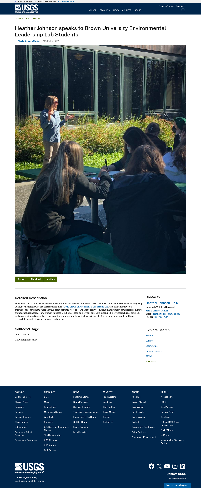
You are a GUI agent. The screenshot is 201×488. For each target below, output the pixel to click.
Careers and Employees (143, 427)
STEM (149, 356)
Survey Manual (139, 402)
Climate (149, 340)
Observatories (21, 422)
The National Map (52, 435)
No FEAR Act (167, 430)
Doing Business (139, 432)
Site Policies (167, 407)
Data (46, 397)
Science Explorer (23, 397)
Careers (106, 417)
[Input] (169, 10)
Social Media (109, 412)
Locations (107, 402)
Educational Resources (26, 440)
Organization (138, 407)
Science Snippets (81, 407)
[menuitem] (92, 8)
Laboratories (21, 427)
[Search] (183, 10)
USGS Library (50, 440)
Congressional (138, 417)
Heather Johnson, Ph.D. (162, 303)
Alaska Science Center (29, 41)
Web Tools (49, 417)
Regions (19, 412)
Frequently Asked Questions (172, 6)
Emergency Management (144, 437)
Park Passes (50, 450)
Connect (126, 10)
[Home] (26, 12)
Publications (50, 407)
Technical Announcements (85, 412)
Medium (51, 279)
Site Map (165, 417)
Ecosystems (152, 346)
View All (151, 361)
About (138, 10)
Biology (149, 335)
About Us (136, 397)
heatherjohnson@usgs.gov (166, 313)
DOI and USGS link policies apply (170, 423)
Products (105, 10)
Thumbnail (36, 279)
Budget (135, 422)
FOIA (163, 402)
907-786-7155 (160, 317)
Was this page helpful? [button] (177, 485)
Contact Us (108, 422)
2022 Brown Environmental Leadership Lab (86, 306)
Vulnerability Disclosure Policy (172, 441)
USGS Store (50, 445)
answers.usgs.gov (177, 478)
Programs (19, 407)
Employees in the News (84, 417)
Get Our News (80, 422)
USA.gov (165, 435)
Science (92, 10)
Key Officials (138, 412)
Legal (164, 392)
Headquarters (109, 397)
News (116, 10)
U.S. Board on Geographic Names (56, 428)
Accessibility (167, 397)
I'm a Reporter (80, 432)
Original (21, 279)
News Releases (80, 402)
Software (48, 422)
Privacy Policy (167, 412)
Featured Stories (81, 397)
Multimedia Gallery (53, 412)
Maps (46, 402)
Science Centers (23, 417)
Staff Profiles (109, 407)
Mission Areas (21, 402)
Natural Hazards (154, 351)
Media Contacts (80, 427)
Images (19, 18)
